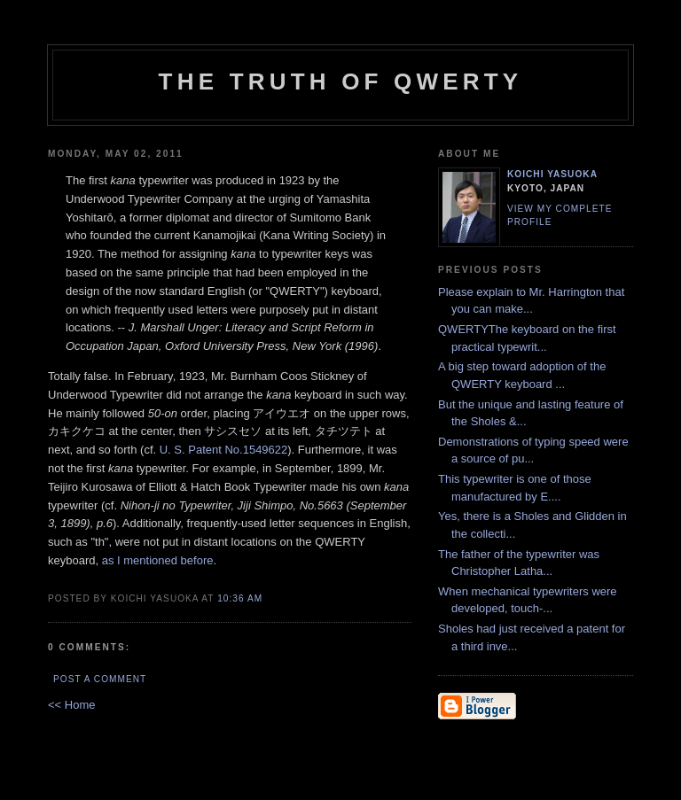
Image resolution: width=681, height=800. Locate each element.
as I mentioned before (158, 560)
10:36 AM (239, 598)
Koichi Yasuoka (552, 174)
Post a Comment (99, 679)
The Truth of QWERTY (341, 81)
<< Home (71, 704)
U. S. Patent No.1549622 (224, 449)
